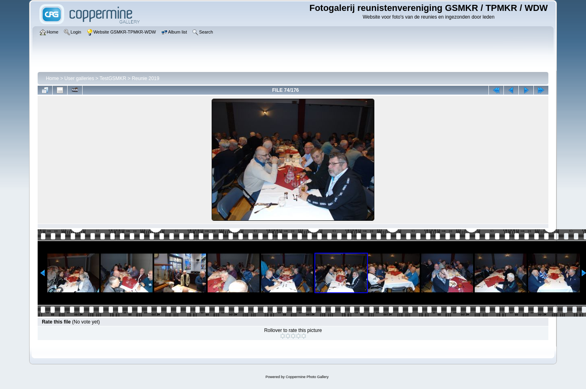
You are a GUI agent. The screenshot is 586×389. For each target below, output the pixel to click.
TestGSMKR (113, 78)
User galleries (79, 78)
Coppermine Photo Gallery (307, 377)
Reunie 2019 (145, 78)
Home (52, 78)
